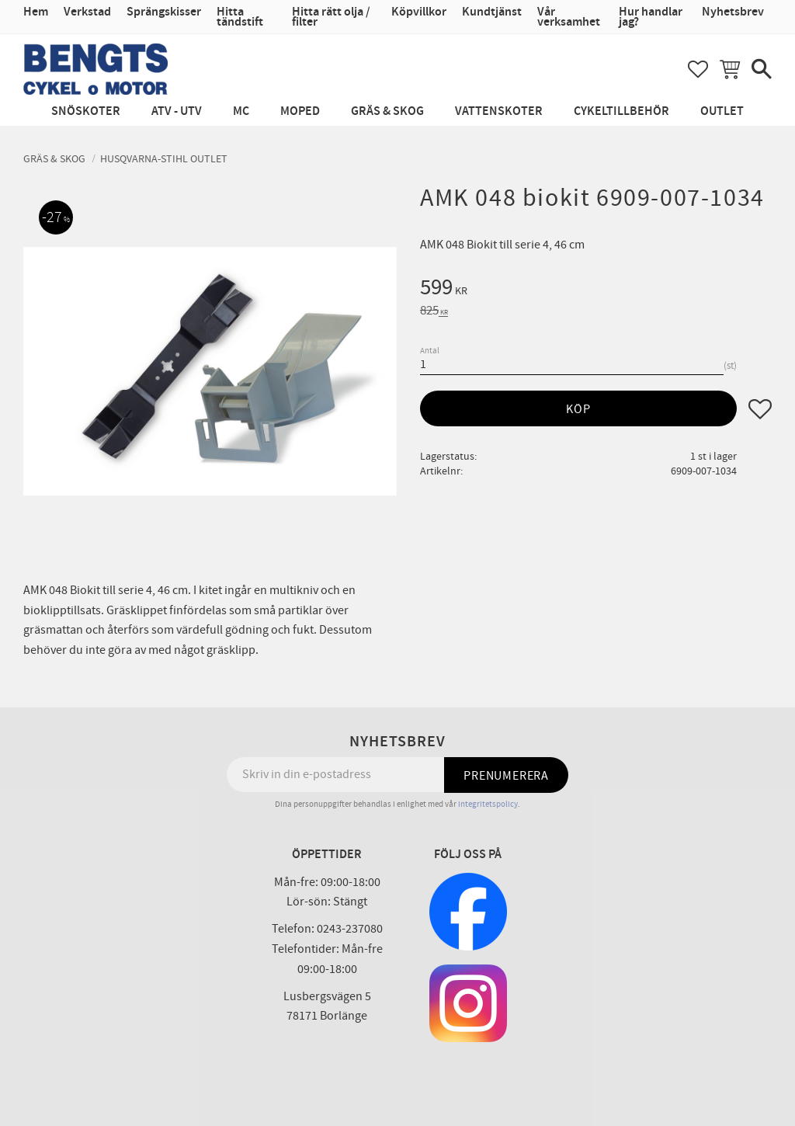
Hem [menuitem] (35, 12)
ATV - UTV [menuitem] (176, 111)
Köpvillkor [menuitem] (418, 12)
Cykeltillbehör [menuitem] (621, 111)
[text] (596, 289)
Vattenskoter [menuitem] (499, 111)
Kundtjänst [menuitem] (492, 12)
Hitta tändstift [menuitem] (240, 17)
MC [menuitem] (241, 111)
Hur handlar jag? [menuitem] (650, 17)
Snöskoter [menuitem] (85, 111)
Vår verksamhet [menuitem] (568, 17)
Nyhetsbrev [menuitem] (733, 12)
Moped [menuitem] (300, 111)
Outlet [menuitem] (722, 111)
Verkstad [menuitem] (87, 12)
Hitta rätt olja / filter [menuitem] (331, 17)
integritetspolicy (488, 804)
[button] (698, 69)
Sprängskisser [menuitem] (164, 12)
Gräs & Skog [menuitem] (387, 111)
